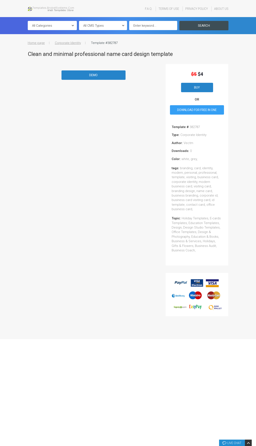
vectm (188, 143)
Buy (197, 87)
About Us (221, 8)
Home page (36, 43)
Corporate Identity (68, 43)
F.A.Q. (148, 8)
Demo (93, 75)
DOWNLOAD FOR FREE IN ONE (197, 110)
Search (204, 26)
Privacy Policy (196, 8)
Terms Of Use (168, 8)
